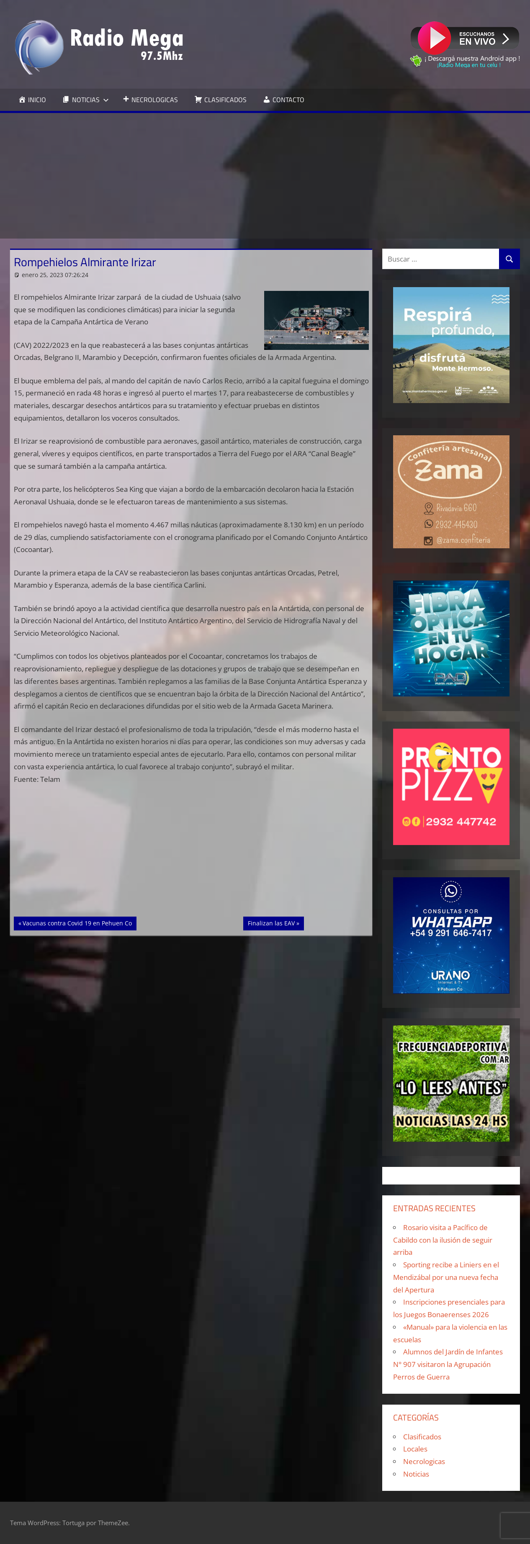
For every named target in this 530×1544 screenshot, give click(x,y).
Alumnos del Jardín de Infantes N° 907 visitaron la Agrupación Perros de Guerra (448, 1364)
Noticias (416, 1474)
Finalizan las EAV (273, 922)
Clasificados (422, 1436)
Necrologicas (424, 1461)
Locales (415, 1449)
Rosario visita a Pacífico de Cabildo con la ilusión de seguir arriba (442, 1240)
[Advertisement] (265, 175)
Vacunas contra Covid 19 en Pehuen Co (77, 922)
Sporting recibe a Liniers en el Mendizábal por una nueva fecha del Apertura (446, 1277)
